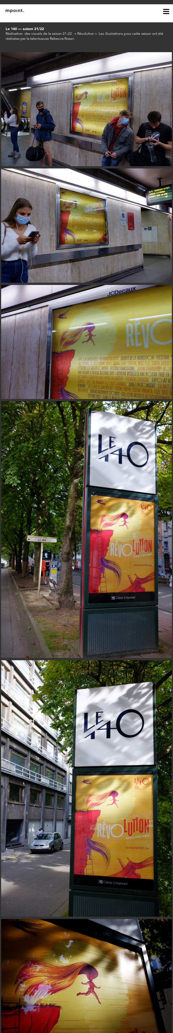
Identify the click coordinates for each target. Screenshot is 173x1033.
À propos (13, 17)
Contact (31, 17)
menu (166, 12)
